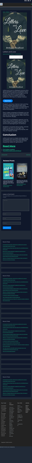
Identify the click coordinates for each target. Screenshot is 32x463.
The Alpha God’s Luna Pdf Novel (12, 150)
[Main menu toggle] (1, 4)
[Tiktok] (30, 0)
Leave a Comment (6, 53)
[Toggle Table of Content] (20, 57)
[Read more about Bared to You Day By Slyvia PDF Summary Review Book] (22, 171)
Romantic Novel (9, 185)
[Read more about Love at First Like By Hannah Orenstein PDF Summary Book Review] (8, 171)
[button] (31, 4)
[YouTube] (26, 0)
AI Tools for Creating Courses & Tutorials (10, 295)
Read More (9, 146)
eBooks (12, 53)
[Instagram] (28, 0)
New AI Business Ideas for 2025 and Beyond (11, 297)
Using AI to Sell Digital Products (9, 351)
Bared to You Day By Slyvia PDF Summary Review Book (22, 181)
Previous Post (4, 154)
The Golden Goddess (9, 149)
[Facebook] (25, 0)
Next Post (28, 154)
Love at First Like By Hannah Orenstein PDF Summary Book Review (8, 182)
